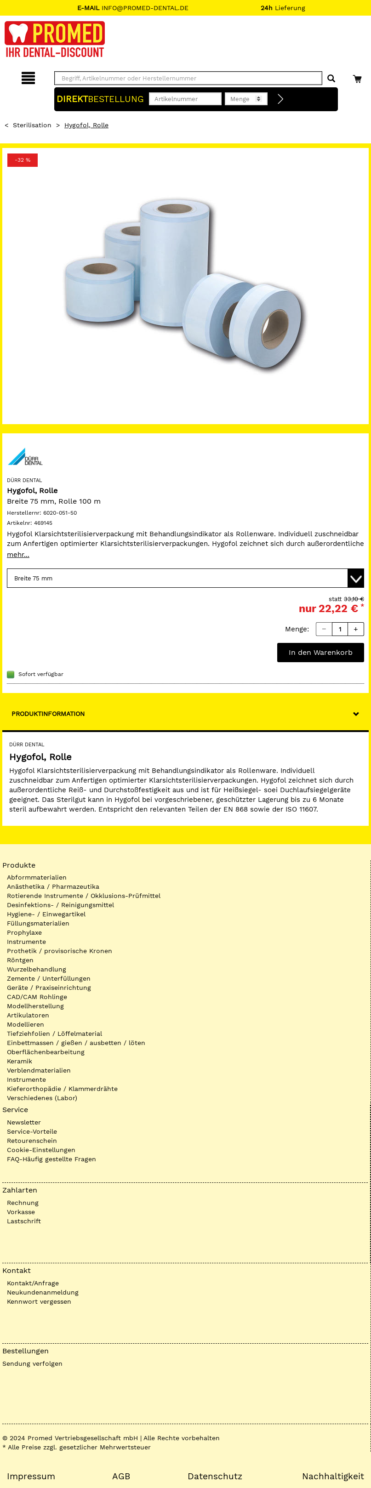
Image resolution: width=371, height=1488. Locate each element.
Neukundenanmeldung (43, 1292)
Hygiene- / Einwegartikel (46, 914)
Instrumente (26, 941)
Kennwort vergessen (39, 1301)
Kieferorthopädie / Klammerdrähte (62, 1088)
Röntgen (20, 960)
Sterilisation (32, 125)
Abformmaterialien (37, 877)
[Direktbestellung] (281, 99)
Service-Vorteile (32, 1131)
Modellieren (25, 1024)
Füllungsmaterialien (38, 923)
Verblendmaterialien (39, 1070)
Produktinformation (48, 713)
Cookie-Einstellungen (41, 1149)
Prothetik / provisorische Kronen (59, 950)
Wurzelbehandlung (36, 969)
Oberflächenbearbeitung (46, 1052)
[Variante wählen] (185, 578)
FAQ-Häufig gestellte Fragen (51, 1159)
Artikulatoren (28, 1015)
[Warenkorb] (358, 76)
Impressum (31, 1476)
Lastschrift (24, 1221)
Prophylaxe (24, 932)
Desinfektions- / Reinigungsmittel (60, 905)
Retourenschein (32, 1140)
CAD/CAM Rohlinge (37, 996)
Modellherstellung (35, 1006)
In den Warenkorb (321, 652)
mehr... (18, 555)
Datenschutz (215, 1476)
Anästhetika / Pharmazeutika (53, 886)
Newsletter (24, 1122)
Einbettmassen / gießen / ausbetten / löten (76, 1042)
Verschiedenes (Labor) (42, 1098)
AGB (121, 1476)
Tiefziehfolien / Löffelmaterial (54, 1033)
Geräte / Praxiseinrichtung (49, 987)
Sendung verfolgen (32, 1363)
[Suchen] (331, 78)
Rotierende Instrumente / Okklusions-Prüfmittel (83, 895)
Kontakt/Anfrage (33, 1283)
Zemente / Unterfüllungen (49, 978)
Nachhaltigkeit (333, 1476)
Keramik (19, 1061)
